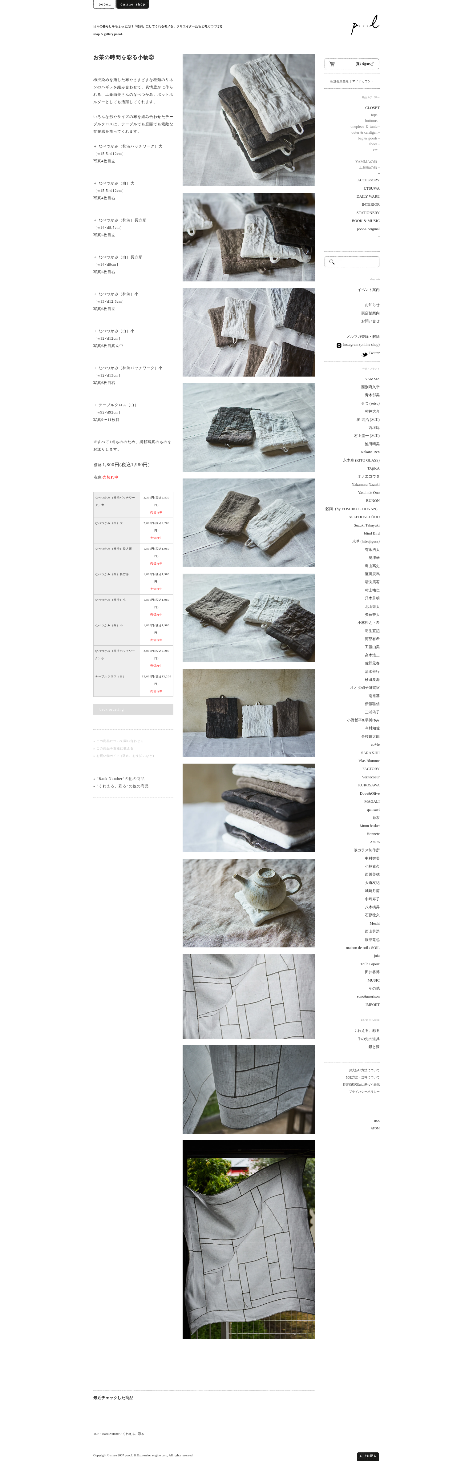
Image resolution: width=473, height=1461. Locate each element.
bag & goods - (369, 138)
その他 (374, 988)
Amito (375, 842)
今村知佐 (372, 728)
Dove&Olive (370, 793)
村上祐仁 (372, 590)
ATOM (375, 1128)
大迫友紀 (372, 883)
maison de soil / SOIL (363, 948)
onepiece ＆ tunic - (365, 126)
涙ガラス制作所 (367, 850)
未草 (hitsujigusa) (366, 541)
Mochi (375, 923)
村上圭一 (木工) (367, 436)
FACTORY (371, 769)
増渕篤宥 (372, 582)
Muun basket (370, 826)
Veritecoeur (371, 777)
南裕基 (374, 696)
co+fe (375, 744)
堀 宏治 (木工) (368, 420)
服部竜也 (372, 940)
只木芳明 (372, 598)
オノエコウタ (369, 476)
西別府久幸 (370, 387)
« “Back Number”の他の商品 (119, 779)
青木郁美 (372, 395)
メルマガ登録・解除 (363, 336)
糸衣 (376, 818)
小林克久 (372, 866)
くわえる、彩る (133, 1433)
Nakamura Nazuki (366, 484)
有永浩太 (372, 549)
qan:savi (373, 809)
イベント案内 (369, 290)
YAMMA (372, 379)
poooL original (368, 229)
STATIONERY (368, 213)
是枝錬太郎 (370, 736)
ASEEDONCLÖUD (364, 517)
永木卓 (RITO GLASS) (361, 460)
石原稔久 (372, 915)
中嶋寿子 (372, 899)
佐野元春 (372, 663)
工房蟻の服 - (369, 167)
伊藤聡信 (372, 704)
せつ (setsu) (370, 403)
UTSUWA (372, 188)
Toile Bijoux (370, 964)
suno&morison (368, 996)
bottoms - (372, 121)
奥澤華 (374, 557)
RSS (377, 1121)
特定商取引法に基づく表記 (361, 1084)
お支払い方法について (364, 1070)
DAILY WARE (368, 196)
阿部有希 (372, 639)
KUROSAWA (369, 785)
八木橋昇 (372, 907)
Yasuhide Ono (369, 492)
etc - (376, 150)
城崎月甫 (372, 891)
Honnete (373, 834)
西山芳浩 (372, 931)
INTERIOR (371, 204)
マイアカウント (363, 81)
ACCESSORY (368, 180)
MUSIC (374, 980)
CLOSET (372, 108)
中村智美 (372, 858)
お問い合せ (370, 321)
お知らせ (372, 305)
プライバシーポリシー (364, 1091)
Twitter (374, 353)
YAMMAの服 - (367, 161)
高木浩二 (372, 655)
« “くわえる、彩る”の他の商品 (121, 786)
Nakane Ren (370, 452)
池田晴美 (372, 444)
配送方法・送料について (363, 1077)
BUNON (373, 500)
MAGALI (372, 801)
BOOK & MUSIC (366, 221)
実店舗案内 (370, 313)
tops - (375, 115)
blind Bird (372, 533)
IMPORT (373, 1005)
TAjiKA (373, 468)
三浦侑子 (372, 712)
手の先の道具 (369, 1039)
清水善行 (372, 671)
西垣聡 (374, 428)
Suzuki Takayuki (367, 525)
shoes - (374, 144)
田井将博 (372, 972)
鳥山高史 (372, 566)
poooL (129, 1455)
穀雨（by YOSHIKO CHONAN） (352, 509)
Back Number (110, 1433)
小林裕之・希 (369, 622)
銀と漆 (374, 1047)
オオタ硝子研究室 (365, 687)
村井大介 (372, 411)
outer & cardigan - (365, 132)
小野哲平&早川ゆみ (363, 720)
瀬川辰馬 (372, 574)
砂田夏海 (372, 679)
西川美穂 (372, 874)
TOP (96, 1433)
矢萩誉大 (372, 614)
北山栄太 (372, 606)
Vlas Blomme (369, 761)
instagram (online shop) (361, 344)
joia (377, 956)
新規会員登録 (339, 81)
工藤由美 (372, 647)
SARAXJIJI (370, 753)
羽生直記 (372, 631)
